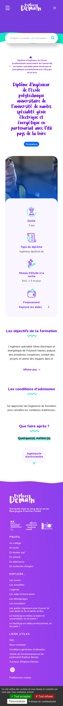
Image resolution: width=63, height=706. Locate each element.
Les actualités (16, 584)
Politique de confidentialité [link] (42, 701)
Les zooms (15, 580)
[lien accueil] (31, 57)
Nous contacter (17, 644)
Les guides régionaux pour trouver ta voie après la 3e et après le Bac (29, 610)
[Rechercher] (53, 38)
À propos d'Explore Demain (23, 661)
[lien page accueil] (31, 7)
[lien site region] (31, 526)
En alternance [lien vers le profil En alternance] (16, 561)
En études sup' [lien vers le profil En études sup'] (17, 552)
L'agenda (14, 589)
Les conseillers (17, 603)
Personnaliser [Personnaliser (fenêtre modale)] (17, 701)
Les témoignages (18, 598)
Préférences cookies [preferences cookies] (20, 677)
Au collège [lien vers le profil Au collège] (15, 543)
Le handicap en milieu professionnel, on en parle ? (30, 625)
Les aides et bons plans (22, 594)
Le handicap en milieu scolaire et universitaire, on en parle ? (27, 617)
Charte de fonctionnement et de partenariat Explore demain (26, 656)
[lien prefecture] (16, 526)
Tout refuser (44, 696)
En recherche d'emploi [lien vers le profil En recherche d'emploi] (21, 566)
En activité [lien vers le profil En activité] (14, 557)
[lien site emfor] (46, 525)
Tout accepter (21, 696)
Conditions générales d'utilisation (27, 649)
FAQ (11, 640)
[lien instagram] (54, 8)
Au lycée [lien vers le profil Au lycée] (14, 547)
